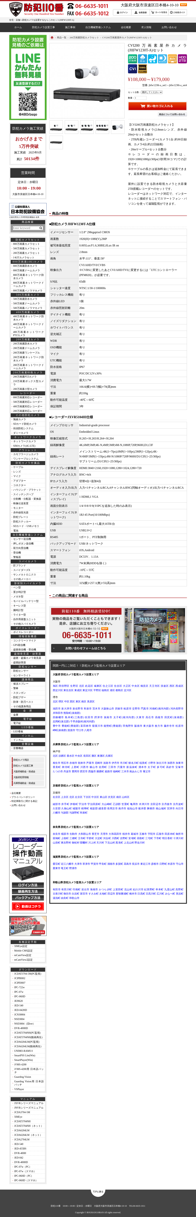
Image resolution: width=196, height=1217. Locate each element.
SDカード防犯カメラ (25, 424)
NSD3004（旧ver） (24, 1023)
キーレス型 (19, 605)
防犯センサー (20, 671)
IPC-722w (19, 987)
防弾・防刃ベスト (23, 702)
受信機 (17, 552)
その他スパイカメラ (24, 623)
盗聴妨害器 (19, 662)
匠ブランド (19, 565)
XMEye (18, 1116)
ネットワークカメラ (24, 441)
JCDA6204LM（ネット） (28, 1135)
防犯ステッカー (22, 521)
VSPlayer (19, 1089)
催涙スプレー (20, 683)
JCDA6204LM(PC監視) (26, 1041)
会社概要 (126, 27)
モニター (18, 508)
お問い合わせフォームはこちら (86, 648)
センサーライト (22, 675)
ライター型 (19, 614)
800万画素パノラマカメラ (27, 290)
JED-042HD (20, 1010)
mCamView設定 (23, 955)
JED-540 (18, 1005)
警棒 (15, 688)
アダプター (19, 480)
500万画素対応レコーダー (27, 402)
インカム (18, 740)
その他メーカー (22, 579)
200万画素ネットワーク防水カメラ (28, 359)
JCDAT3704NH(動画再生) (28, 1037)
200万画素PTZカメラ (25, 376)
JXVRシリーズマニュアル (29, 1103)
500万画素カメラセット (26, 248)
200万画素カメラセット (26, 253)
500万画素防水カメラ (25, 299)
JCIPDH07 (19, 982)
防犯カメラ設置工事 (43, 27)
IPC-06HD (19, 996)
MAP (183, 4)
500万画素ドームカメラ (26, 303)
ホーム (18, 27)
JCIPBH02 (19, 978)
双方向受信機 (20, 548)
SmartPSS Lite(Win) (24, 1055)
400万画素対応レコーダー (27, 406)
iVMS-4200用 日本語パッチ (29, 1071)
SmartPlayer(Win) (23, 1060)
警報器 (17, 557)
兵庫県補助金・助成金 (24, 783)
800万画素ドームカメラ (26, 270)
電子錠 (17, 723)
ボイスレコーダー (23, 632)
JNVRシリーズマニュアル (29, 1107)
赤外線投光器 (20, 512)
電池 (15, 530)
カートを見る (159, 12)
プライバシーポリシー (23, 797)
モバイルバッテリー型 (26, 601)
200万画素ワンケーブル (26, 352)
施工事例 (70, 27)
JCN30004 (19, 1014)
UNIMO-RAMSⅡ (24, 1051)
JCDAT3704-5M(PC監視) (27, 973)
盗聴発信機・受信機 (24, 649)
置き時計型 (19, 592)
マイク (17, 476)
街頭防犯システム (23, 428)
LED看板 (18, 731)
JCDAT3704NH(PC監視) (27, 1032)
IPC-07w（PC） (23, 1166)
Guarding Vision (22, 1077)
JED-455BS (20, 1148)
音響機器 (18, 748)
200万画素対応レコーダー (27, 411)
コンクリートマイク (24, 640)
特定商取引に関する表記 (24, 801)
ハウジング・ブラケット (27, 489)
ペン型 (17, 587)
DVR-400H (20, 1153)
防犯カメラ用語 (21, 759)
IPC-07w (19, 992)
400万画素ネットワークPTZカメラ (28, 334)
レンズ (17, 471)
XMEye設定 (20, 946)
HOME (52, 37)
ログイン (122, 12)
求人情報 (146, 27)
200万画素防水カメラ (25, 343)
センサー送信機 (22, 539)
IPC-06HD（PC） (24, 1176)
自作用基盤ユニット (24, 619)
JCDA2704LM (22, 1139)
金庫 (15, 714)
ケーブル (18, 467)
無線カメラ (19, 419)
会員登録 (140, 12)
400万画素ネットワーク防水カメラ (28, 318)
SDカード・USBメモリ (26, 526)
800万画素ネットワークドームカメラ (28, 284)
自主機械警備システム (98, 27)
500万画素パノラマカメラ (27, 308)
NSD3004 (19, 1019)
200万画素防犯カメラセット (84, 37)
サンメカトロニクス (24, 574)
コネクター (19, 485)
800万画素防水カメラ (25, 266)
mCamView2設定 (23, 959)
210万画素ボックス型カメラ (28, 383)
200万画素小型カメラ (25, 389)
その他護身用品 (22, 706)
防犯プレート (20, 517)
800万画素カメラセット (26, 244)
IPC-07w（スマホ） (25, 1171)
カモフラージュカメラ (26, 454)
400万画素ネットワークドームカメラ (28, 326)
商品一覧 (61, 37)
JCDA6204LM (22, 1130)
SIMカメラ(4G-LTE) (24, 446)
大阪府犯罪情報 (21, 777)
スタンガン (19, 692)
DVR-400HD (21, 1028)
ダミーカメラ (20, 433)
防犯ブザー (19, 697)
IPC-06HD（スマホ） (26, 1180)
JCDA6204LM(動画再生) (27, 1046)
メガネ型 (18, 596)
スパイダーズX (21, 570)
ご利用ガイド (177, 12)
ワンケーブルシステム (26, 458)
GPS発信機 (19, 645)
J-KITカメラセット (23, 257)
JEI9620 (18, 1001)
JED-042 (18, 1157)
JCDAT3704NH (22, 1121)
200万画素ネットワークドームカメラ (28, 367)
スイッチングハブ (23, 494)
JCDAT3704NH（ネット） (28, 1126)
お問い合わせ (169, 27)
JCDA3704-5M (22, 1112)
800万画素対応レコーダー (27, 397)
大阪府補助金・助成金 (24, 771)
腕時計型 (18, 610)
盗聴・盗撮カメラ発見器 (27, 658)
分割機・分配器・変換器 (27, 499)
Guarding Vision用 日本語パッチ (29, 1083)
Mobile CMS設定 (23, 950)
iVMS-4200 (20, 1064)
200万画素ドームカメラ (26, 348)
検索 (40, 228)
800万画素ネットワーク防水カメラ (28, 277)
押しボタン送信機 (23, 543)
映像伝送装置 (20, 503)
